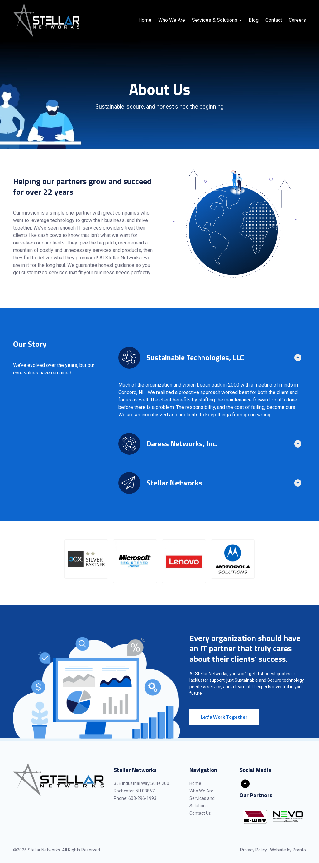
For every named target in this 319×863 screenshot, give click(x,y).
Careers (297, 20)
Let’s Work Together (224, 717)
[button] (86, 559)
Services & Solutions (217, 20)
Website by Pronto (288, 849)
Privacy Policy (253, 849)
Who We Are (171, 20)
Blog (254, 20)
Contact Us (200, 813)
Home (144, 20)
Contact (273, 20)
